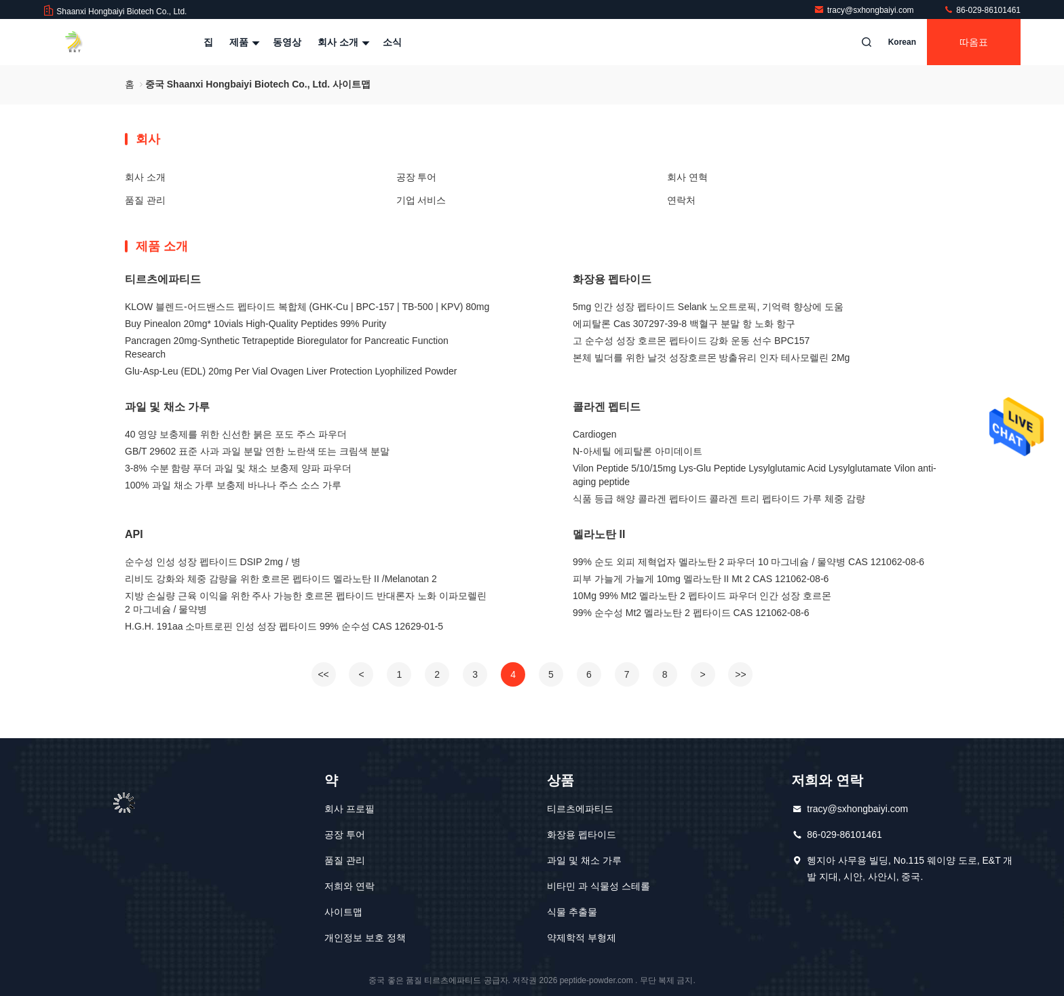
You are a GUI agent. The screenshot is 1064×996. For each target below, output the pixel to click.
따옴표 (974, 42)
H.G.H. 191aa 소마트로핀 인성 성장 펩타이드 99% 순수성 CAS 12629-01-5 (284, 626)
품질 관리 (145, 200)
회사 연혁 (687, 177)
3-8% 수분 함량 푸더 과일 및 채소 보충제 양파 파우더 (238, 468)
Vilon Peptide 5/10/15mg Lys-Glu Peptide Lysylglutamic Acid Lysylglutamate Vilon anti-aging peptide (754, 475)
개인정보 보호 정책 (365, 937)
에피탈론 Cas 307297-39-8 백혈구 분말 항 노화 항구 (684, 323)
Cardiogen (595, 434)
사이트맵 (343, 911)
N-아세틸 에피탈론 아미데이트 (637, 451)
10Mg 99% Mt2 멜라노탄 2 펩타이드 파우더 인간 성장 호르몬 (702, 595)
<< (323, 674)
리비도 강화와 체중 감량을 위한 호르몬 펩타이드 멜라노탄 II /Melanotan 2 (281, 578)
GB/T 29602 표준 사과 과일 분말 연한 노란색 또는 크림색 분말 (257, 451)
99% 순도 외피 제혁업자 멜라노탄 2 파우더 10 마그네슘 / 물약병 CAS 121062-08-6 (748, 561)
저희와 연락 (349, 886)
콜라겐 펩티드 (607, 407)
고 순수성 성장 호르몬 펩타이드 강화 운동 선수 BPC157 (691, 340)
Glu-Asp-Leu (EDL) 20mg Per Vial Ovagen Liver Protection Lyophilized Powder (291, 371)
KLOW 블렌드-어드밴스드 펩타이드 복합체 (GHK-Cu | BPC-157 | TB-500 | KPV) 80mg (307, 306)
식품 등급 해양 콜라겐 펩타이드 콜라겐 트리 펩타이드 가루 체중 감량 (719, 498)
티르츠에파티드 (163, 279)
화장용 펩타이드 (612, 279)
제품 (242, 42)
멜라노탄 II (599, 534)
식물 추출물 (572, 911)
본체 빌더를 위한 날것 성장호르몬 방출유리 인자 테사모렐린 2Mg (711, 357)
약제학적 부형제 (581, 937)
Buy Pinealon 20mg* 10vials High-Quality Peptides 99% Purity (255, 323)
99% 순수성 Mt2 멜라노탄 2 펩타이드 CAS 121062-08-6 (691, 612)
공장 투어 (416, 177)
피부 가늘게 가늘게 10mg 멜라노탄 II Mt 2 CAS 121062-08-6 (701, 578)
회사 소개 (342, 42)
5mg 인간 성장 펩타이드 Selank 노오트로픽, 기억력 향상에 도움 (708, 306)
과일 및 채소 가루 (167, 407)
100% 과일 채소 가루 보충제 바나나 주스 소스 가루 (233, 485)
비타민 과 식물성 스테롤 (598, 886)
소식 (392, 42)
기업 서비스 (421, 200)
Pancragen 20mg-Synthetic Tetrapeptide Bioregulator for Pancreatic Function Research (287, 347)
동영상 (287, 42)
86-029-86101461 (982, 10)
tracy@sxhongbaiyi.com (865, 10)
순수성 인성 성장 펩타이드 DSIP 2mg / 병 (213, 561)
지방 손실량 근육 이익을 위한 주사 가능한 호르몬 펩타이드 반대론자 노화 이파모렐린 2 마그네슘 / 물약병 (306, 602)
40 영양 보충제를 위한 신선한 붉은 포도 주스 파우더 (236, 434)
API (134, 534)
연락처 (681, 200)
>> (740, 674)
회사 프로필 (349, 808)
